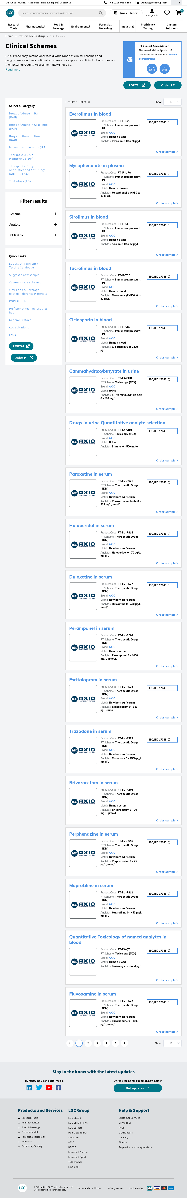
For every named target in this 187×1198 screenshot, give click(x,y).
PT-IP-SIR (124, 224)
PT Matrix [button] (33, 235)
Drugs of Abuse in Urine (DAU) (25, 138)
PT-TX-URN (125, 429)
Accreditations (19, 327)
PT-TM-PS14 (125, 532)
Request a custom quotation (135, 1147)
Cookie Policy (136, 1188)
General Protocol (20, 320)
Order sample (166, 151)
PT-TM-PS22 (125, 1001)
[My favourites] (167, 12)
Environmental (30, 1132)
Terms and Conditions (89, 1188)
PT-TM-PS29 (125, 738)
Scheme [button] (33, 214)
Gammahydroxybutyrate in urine (104, 371)
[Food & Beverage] (19, 1127)
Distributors (126, 1132)
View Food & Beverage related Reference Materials (28, 292)
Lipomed (73, 1166)
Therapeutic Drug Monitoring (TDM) (21, 157)
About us (11, 2)
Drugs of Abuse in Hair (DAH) (24, 115)
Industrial (27, 1141)
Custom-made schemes (25, 282)
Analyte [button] (33, 224)
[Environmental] (19, 1132)
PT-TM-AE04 (125, 635)
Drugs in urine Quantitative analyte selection (117, 422)
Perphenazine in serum (93, 834)
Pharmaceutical (30, 1122)
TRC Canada (75, 1162)
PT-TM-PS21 (125, 481)
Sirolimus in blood (88, 217)
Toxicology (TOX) (21, 181)
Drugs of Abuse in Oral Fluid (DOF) (28, 126)
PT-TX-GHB (125, 378)
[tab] (33, 214)
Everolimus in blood (90, 114)
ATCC (71, 1142)
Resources (33, 2)
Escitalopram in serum (93, 679)
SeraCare (73, 1137)
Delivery (123, 1137)
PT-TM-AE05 (125, 789)
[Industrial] (19, 1142)
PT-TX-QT (124, 949)
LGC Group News (78, 1122)
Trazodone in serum (90, 731)
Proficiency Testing (31, 36)
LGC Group (74, 1117)
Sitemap (123, 1142)
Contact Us (125, 1122)
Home (9, 36)
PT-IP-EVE (124, 121)
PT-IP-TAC (124, 275)
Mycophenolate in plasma (96, 165)
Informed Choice (78, 1152)
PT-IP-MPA (124, 172)
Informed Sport (77, 1157)
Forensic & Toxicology (33, 1136)
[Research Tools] (19, 1118)
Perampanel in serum (91, 628)
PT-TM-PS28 (125, 686)
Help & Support (49, 2)
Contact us (65, 2)
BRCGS (72, 1147)
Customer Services (129, 1117)
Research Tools (30, 1117)
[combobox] (62, 13)
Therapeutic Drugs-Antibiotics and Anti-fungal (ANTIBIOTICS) (28, 170)
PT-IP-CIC (124, 326)
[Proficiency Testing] (19, 1146)
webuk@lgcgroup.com (154, 2)
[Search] (100, 13)
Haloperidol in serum (91, 525)
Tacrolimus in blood (90, 268)
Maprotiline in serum (91, 885)
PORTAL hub (17, 301)
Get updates (135, 1088)
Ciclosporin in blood (90, 319)
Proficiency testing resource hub (28, 310)
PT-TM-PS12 (125, 892)
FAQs (12, 335)
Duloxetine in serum (90, 577)
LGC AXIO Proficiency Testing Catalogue (23, 265)
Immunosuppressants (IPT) (28, 147)
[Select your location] (176, 2)
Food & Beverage (31, 1127)
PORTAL (134, 85)
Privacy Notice (115, 1188)
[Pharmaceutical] (19, 1123)
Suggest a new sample (24, 275)
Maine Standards (78, 1132)
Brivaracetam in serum (93, 782)
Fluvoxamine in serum (92, 994)
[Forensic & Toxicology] (19, 1137)
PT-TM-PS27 (125, 584)
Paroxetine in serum (90, 474)
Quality (22, 2)
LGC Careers (75, 1127)
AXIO (112, 132)
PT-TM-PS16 (125, 841)
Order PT (168, 85)
